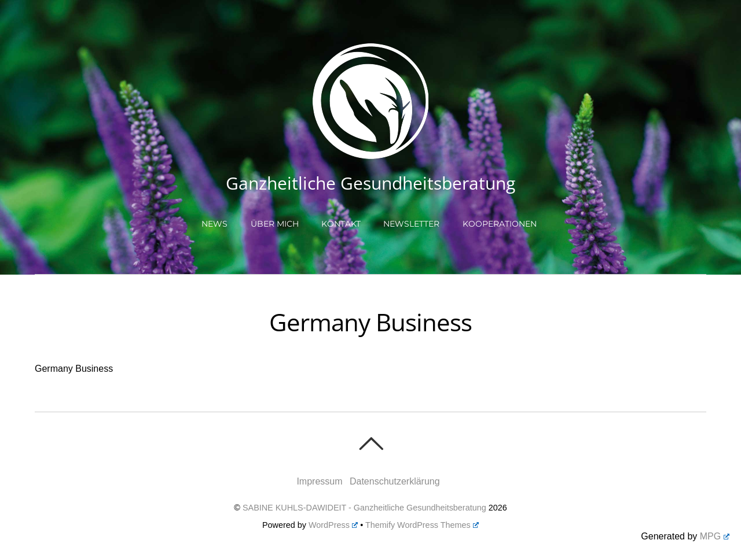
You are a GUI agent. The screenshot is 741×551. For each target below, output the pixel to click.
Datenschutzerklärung (395, 481)
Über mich (275, 224)
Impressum (319, 481)
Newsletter (411, 224)
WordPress (333, 525)
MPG (714, 536)
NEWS (214, 224)
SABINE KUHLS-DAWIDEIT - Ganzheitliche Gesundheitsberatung (364, 507)
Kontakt (341, 224)
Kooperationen (500, 224)
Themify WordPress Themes (422, 525)
